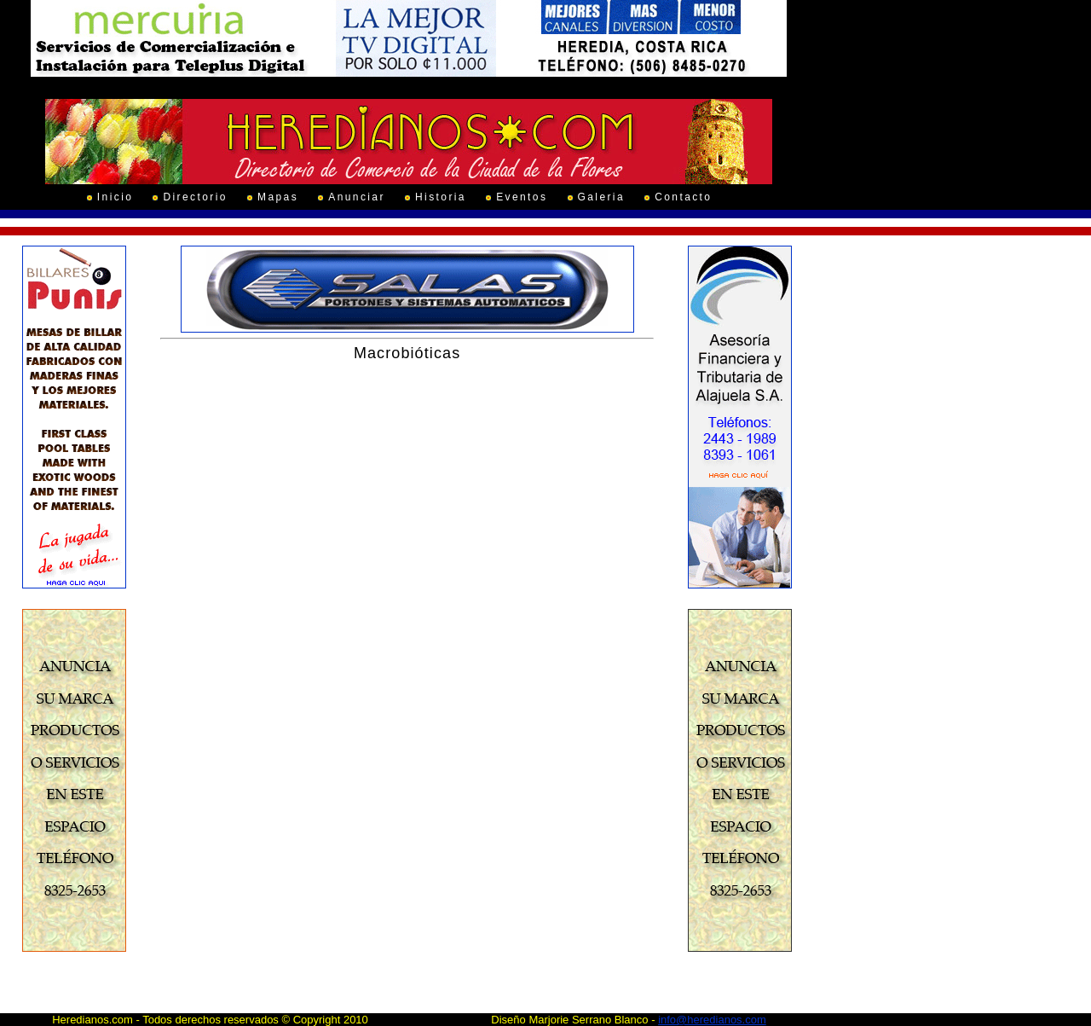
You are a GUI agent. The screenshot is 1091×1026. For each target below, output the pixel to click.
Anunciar (356, 197)
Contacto (683, 197)
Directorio (195, 197)
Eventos (521, 197)
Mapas (277, 197)
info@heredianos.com (712, 1019)
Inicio (115, 197)
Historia (440, 197)
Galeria (601, 197)
